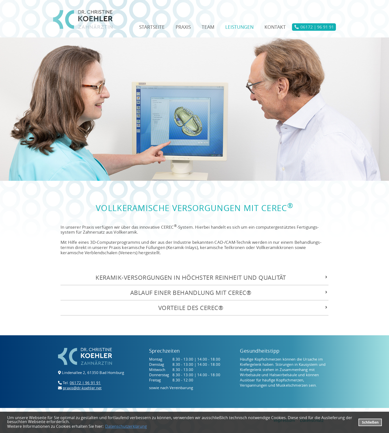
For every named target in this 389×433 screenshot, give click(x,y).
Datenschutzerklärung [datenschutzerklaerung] (126, 426)
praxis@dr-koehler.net (82, 387)
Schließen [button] (370, 422)
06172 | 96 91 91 (85, 382)
